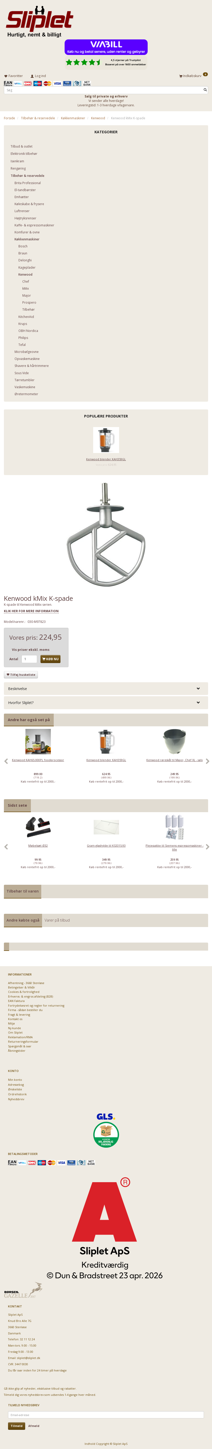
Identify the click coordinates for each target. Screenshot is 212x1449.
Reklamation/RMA (20, 1036)
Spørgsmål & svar (19, 1045)
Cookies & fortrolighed (23, 991)
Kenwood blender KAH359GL (106, 458)
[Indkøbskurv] (193, 75)
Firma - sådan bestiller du (25, 1009)
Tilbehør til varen (22, 890)
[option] (38, 763)
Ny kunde (14, 1027)
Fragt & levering (19, 1013)
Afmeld (33, 1425)
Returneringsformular (23, 1040)
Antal (14, 658)
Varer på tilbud (57, 919)
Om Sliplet (15, 1032)
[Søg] (205, 89)
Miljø (11, 1023)
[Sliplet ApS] (39, 20)
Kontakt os (15, 1018)
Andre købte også (22, 919)
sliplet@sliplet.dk (28, 1357)
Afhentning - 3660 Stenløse (26, 982)
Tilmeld (17, 1425)
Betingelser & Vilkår (21, 986)
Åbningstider (16, 1049)
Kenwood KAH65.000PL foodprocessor (38, 759)
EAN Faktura (16, 1000)
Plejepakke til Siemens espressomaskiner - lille (174, 846)
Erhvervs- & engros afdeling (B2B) (30, 995)
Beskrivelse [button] (17, 687)
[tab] (106, 687)
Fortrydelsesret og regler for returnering (36, 1004)
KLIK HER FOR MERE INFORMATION (31, 610)
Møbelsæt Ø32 (38, 844)
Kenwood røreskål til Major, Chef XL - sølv (174, 759)
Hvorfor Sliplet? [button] (20, 702)
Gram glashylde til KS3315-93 (106, 844)
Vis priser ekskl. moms (31, 649)
